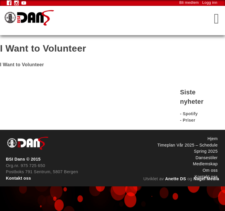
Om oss (210, 170)
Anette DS (175, 178)
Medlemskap (205, 163)
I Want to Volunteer (22, 64)
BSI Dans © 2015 (23, 159)
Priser (189, 120)
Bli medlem (189, 2)
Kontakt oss (18, 178)
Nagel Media (206, 178)
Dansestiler (206, 157)
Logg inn (209, 2)
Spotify (190, 113)
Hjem (212, 138)
